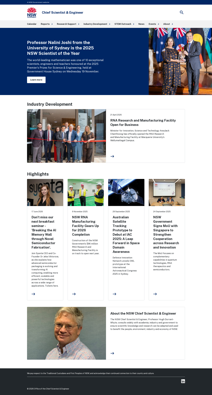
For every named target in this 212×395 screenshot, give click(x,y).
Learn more (36, 80)
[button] (47, 24)
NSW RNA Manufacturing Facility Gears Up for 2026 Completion (85, 225)
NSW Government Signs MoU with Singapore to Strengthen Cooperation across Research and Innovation (166, 232)
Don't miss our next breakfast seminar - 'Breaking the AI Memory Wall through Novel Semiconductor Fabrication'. (44, 232)
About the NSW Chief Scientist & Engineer (143, 313)
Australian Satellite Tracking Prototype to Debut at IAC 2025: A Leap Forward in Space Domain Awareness (126, 234)
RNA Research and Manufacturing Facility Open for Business (143, 122)
